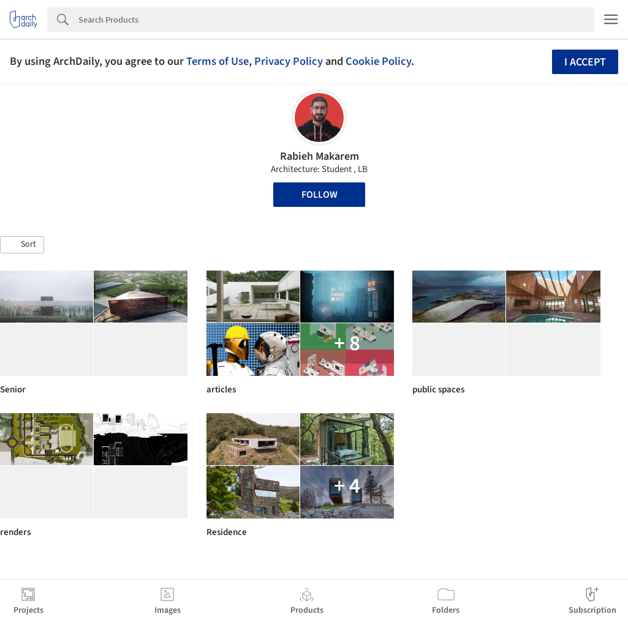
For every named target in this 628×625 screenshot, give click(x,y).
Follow (319, 194)
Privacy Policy (288, 61)
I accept (585, 62)
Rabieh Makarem (319, 156)
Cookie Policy (378, 61)
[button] (22, 244)
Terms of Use (217, 61)
